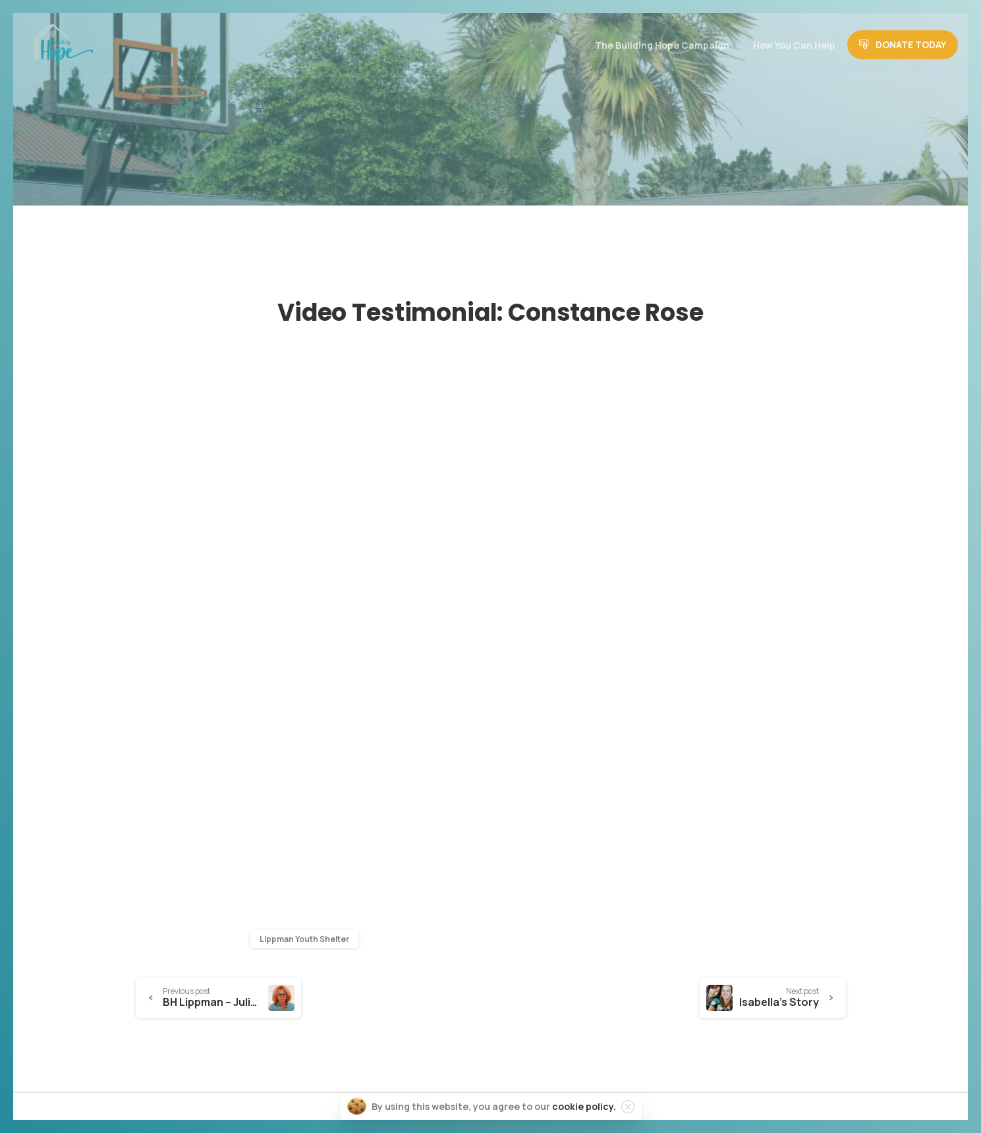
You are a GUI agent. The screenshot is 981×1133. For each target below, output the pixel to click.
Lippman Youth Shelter (304, 939)
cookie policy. (584, 1106)
